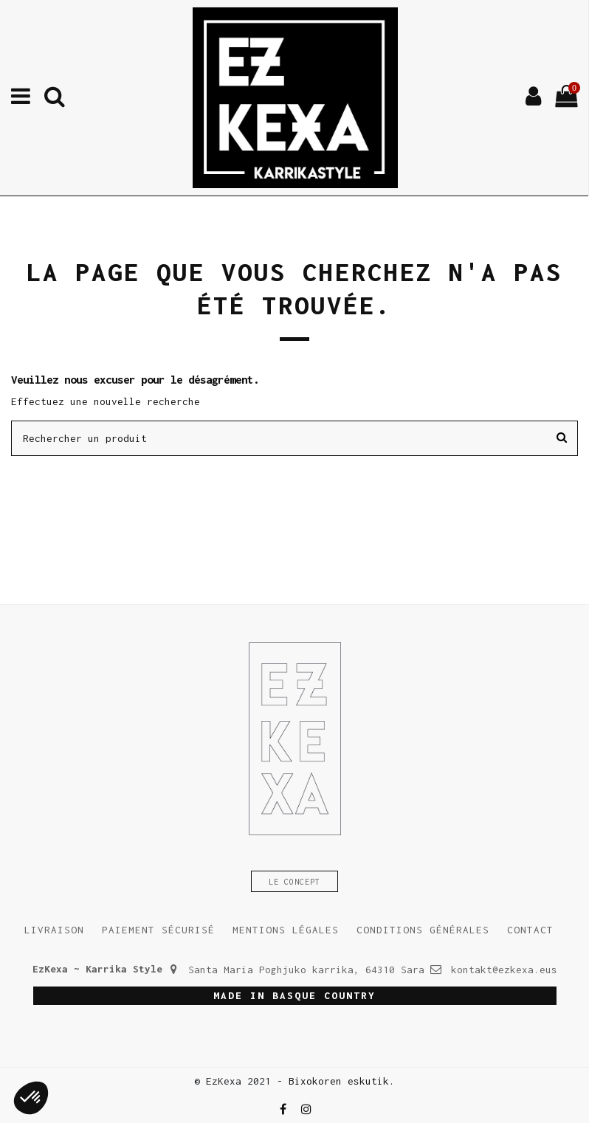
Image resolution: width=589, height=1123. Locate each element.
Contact (530, 930)
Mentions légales (285, 930)
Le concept (294, 881)
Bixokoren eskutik (339, 1081)
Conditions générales (422, 930)
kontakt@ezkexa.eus (504, 969)
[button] (31, 1098)
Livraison (54, 930)
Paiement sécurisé (158, 930)
